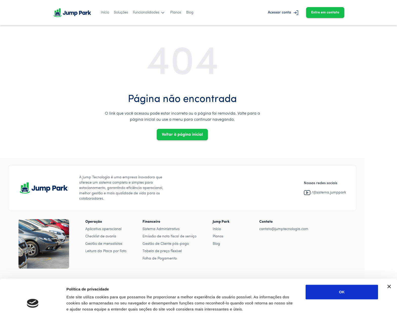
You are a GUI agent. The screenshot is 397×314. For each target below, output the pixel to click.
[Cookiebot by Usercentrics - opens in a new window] (33, 304)
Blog (189, 12)
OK (342, 262)
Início (105, 12)
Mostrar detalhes (81, 304)
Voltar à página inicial (182, 135)
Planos (175, 12)
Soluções (121, 12)
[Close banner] (389, 257)
